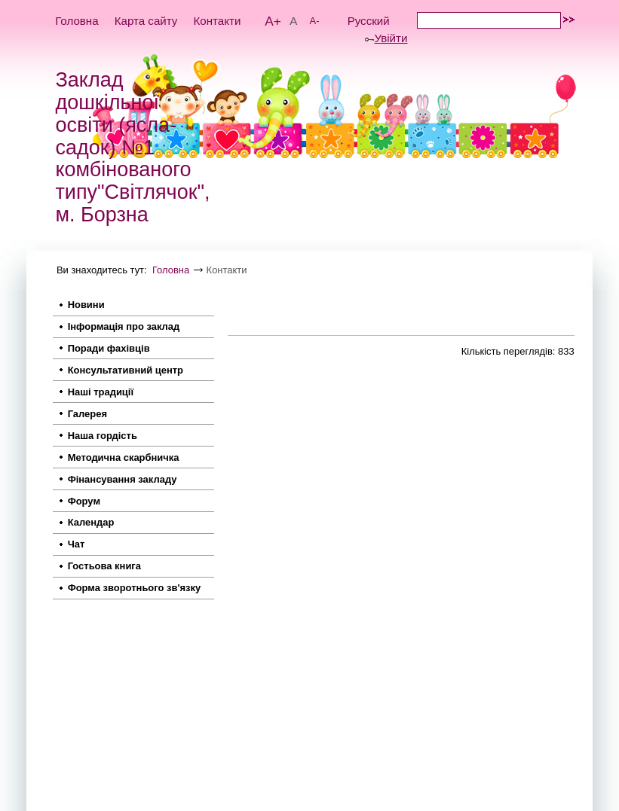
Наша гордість (102, 435)
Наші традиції (100, 392)
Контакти (217, 20)
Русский (369, 20)
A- (315, 20)
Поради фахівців (109, 348)
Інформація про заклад (124, 326)
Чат (76, 544)
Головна (76, 20)
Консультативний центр (125, 370)
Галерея (87, 413)
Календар (91, 522)
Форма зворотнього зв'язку (134, 587)
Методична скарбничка (123, 457)
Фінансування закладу (122, 479)
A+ (273, 21)
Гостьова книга (104, 566)
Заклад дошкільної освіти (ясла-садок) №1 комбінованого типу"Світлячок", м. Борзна (132, 147)
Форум (84, 501)
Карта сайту (146, 20)
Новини (86, 304)
